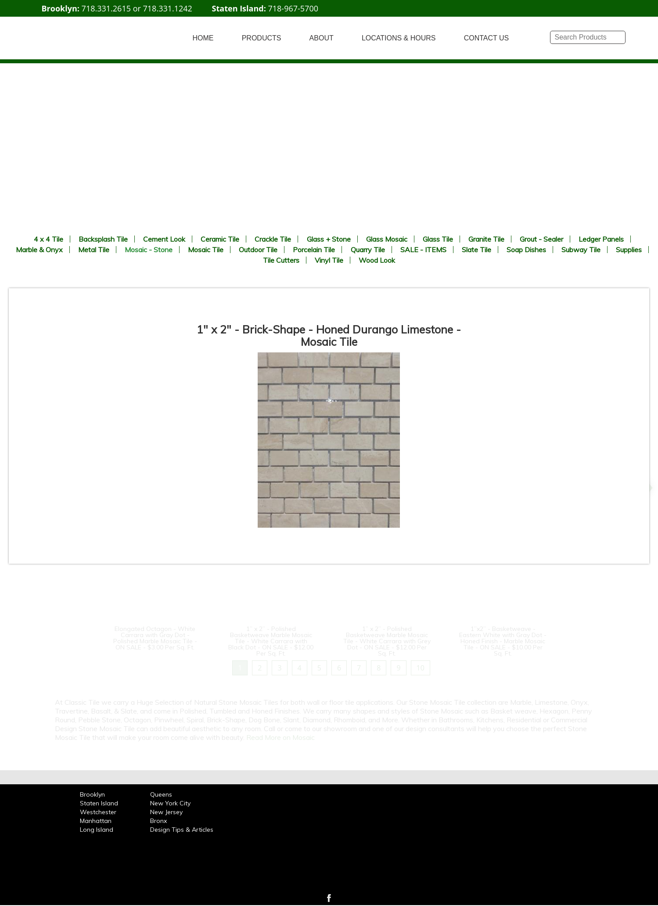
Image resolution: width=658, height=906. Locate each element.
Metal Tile (93, 249)
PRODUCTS (261, 38)
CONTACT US (486, 38)
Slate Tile (476, 249)
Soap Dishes (526, 249)
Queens (161, 794)
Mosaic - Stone (149, 249)
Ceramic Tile (220, 239)
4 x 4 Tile (48, 239)
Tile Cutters (281, 260)
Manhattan (95, 821)
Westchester (98, 812)
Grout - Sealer (541, 239)
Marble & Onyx (39, 249)
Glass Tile (438, 239)
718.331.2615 (106, 8)
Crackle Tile (273, 239)
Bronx (158, 821)
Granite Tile (486, 239)
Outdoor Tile (258, 249)
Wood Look (377, 260)
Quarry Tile (368, 249)
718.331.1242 (167, 8)
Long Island (96, 830)
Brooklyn (92, 794)
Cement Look (164, 239)
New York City (170, 803)
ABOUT (321, 38)
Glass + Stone (329, 239)
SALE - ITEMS (423, 249)
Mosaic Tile (205, 249)
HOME (203, 38)
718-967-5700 (293, 8)
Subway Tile (580, 249)
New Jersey (166, 812)
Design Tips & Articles (181, 830)
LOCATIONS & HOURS (399, 38)
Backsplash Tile (103, 239)
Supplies (629, 249)
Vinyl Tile (329, 260)
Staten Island (99, 803)
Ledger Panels (601, 239)
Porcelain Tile (314, 249)
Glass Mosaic (386, 239)
